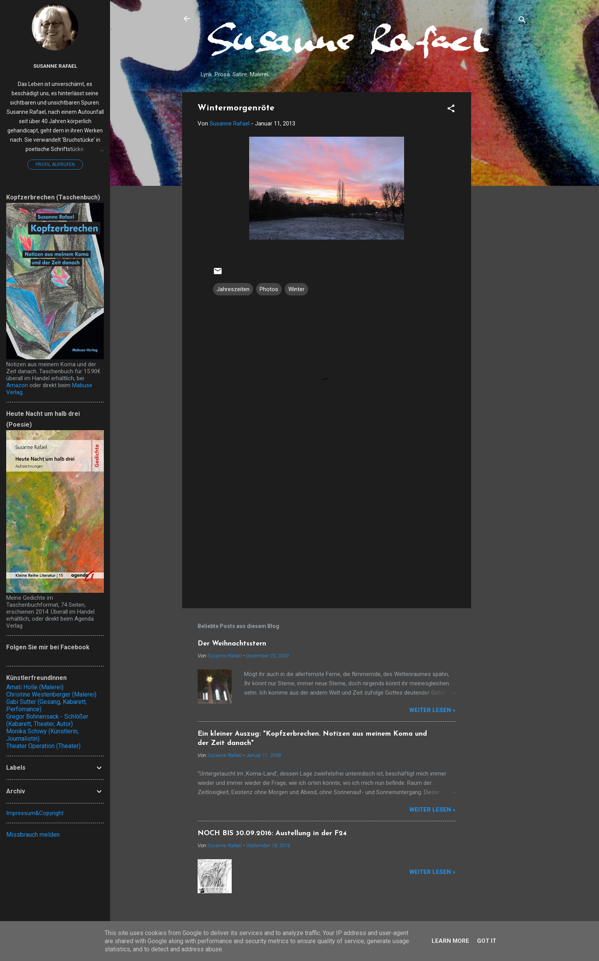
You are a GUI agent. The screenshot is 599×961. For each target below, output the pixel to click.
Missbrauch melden (33, 834)
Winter (296, 289)
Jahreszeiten (233, 289)
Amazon (17, 385)
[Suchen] (522, 21)
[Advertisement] (502, 208)
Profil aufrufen (55, 164)
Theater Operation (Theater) (43, 746)
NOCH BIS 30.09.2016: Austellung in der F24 (272, 833)
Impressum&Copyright (35, 813)
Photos (269, 289)
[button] (451, 110)
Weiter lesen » (432, 710)
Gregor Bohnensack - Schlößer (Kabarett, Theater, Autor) (47, 720)
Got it (486, 940)
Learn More (450, 940)
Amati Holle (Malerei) (35, 687)
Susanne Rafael (55, 66)
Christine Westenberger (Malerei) (51, 694)
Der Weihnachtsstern (232, 643)
